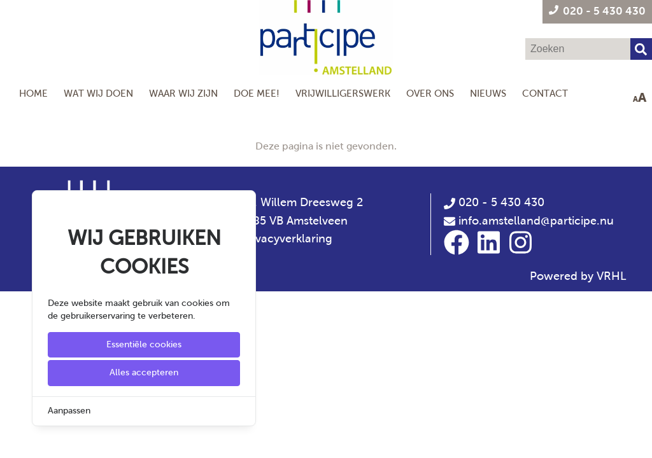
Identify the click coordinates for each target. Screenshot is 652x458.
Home (33, 93)
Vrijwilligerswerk (342, 93)
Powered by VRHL (578, 276)
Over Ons (430, 93)
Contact (545, 93)
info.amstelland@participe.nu (536, 220)
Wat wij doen (98, 93)
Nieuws (488, 93)
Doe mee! (257, 93)
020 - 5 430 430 (494, 202)
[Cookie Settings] (14, 439)
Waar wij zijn (183, 93)
